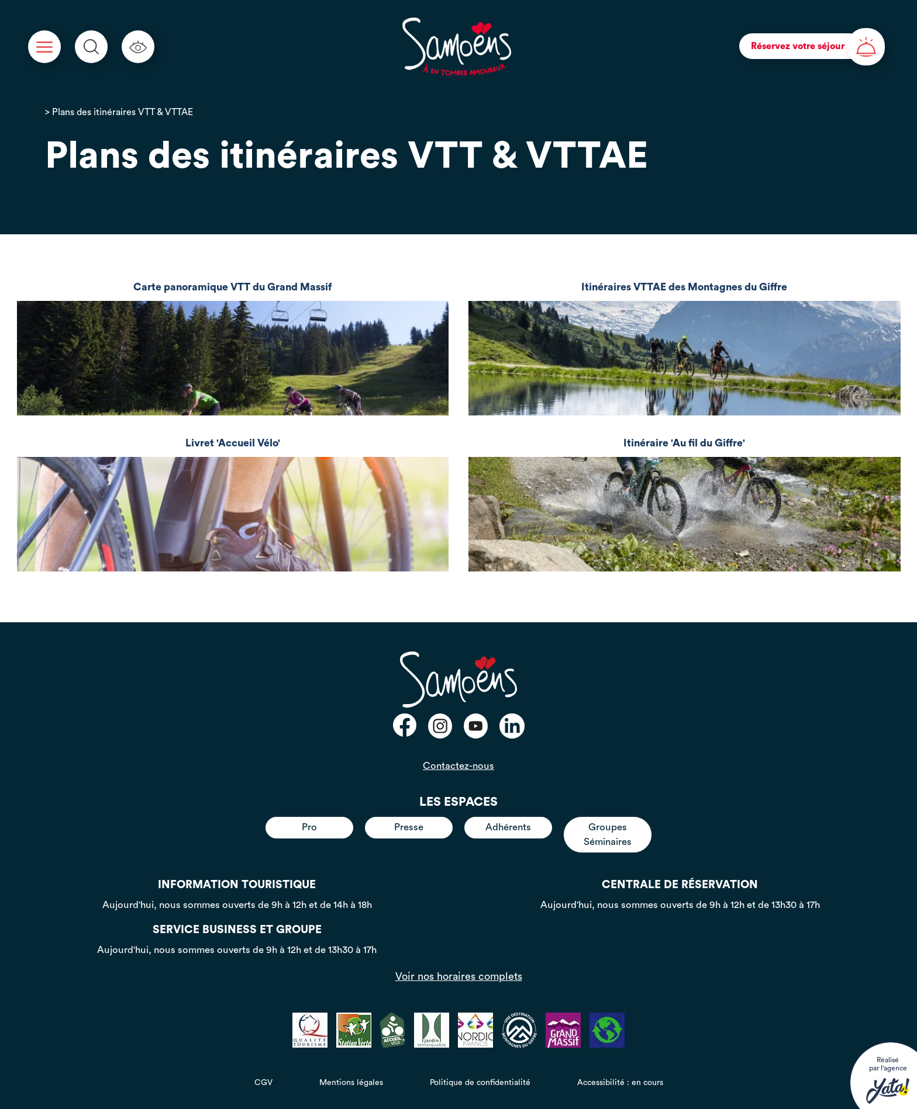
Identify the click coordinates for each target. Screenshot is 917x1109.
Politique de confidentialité (480, 1083)
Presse (408, 827)
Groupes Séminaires (608, 834)
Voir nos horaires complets (458, 976)
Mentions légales (351, 1083)
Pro (309, 827)
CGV (263, 1083)
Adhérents (508, 827)
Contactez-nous (458, 766)
